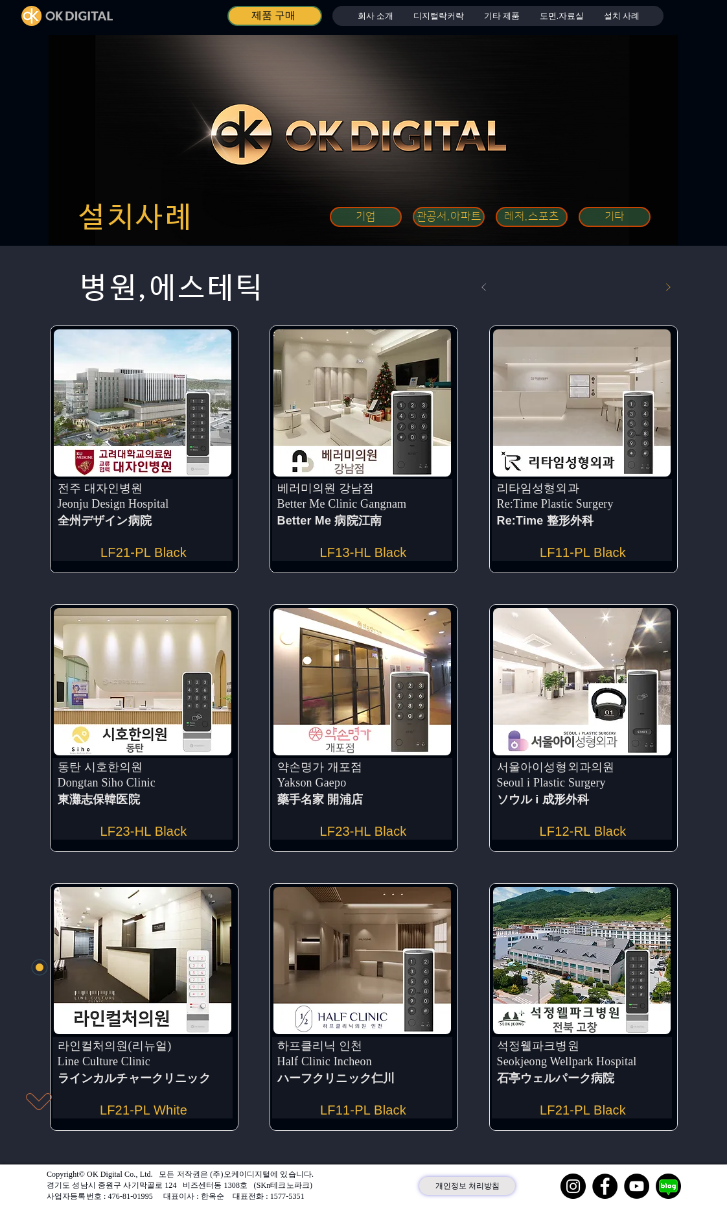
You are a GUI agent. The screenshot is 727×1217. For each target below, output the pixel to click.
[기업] (366, 217)
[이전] (484, 287)
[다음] (668, 287)
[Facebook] (604, 1186)
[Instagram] (573, 1186)
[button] (438, 16)
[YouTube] (636, 1186)
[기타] (615, 217)
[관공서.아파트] (449, 217)
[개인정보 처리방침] (467, 1186)
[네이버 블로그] (668, 1186)
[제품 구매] (274, 16)
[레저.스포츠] (532, 217)
